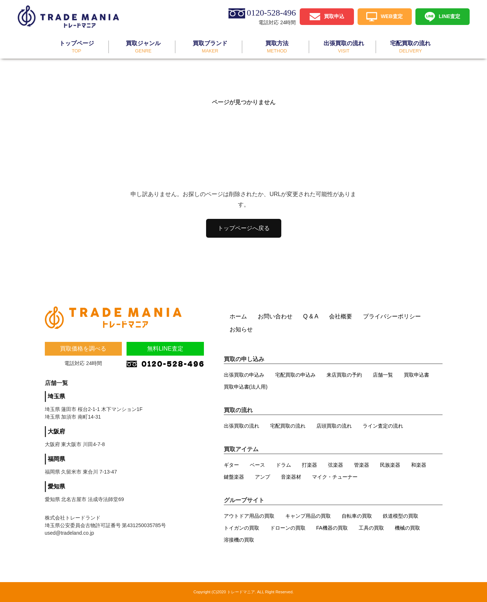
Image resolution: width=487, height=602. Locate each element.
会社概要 (340, 316)
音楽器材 (291, 477)
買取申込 (334, 16)
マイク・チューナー (335, 477)
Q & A (311, 316)
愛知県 (56, 486)
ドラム (283, 465)
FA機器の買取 (332, 528)
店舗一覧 (383, 375)
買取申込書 (416, 375)
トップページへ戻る (244, 228)
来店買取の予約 (344, 375)
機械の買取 (407, 528)
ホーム (238, 316)
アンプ (262, 477)
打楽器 (309, 465)
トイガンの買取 (241, 528)
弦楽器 (335, 465)
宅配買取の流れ (288, 426)
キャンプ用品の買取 (308, 516)
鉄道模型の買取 (400, 516)
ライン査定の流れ (383, 426)
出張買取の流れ (241, 426)
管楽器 (361, 465)
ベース (257, 465)
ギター (231, 465)
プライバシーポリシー (392, 316)
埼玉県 (56, 396)
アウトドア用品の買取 (249, 516)
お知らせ (241, 329)
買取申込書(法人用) (246, 387)
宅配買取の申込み (295, 375)
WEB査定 (392, 16)
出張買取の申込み (244, 375)
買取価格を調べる (83, 348)
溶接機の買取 (239, 540)
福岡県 (56, 459)
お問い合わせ (275, 316)
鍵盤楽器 (234, 477)
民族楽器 (390, 465)
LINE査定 (450, 16)
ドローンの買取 (288, 528)
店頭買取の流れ (334, 426)
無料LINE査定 (165, 348)
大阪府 (56, 431)
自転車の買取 (357, 516)
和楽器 (418, 465)
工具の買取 (371, 528)
